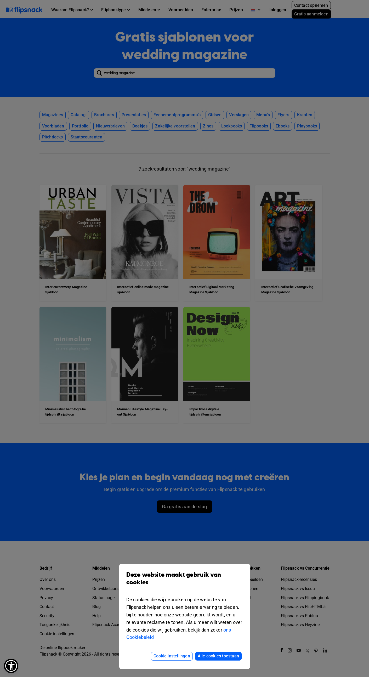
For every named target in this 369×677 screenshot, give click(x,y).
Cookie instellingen (172, 655)
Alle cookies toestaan (218, 655)
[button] (11, 666)
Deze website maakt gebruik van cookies (184, 582)
